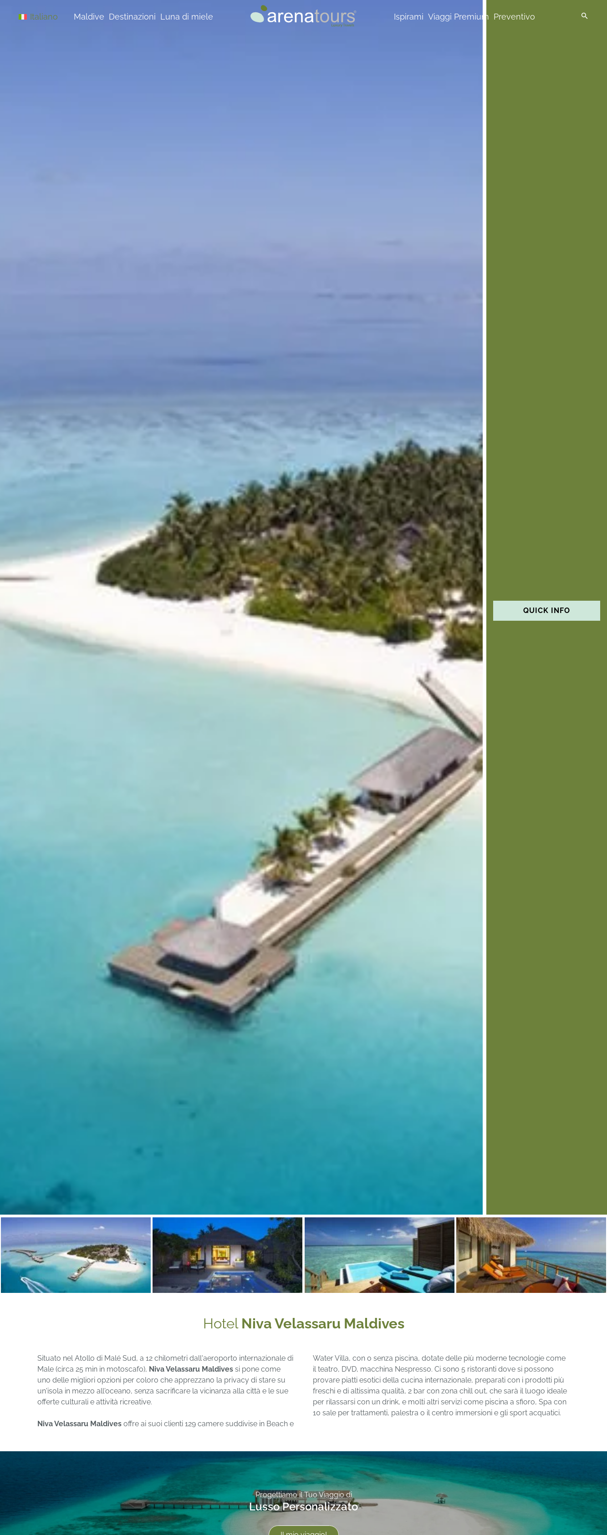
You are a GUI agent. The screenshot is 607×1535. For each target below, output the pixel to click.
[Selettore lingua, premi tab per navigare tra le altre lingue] (51, 16)
